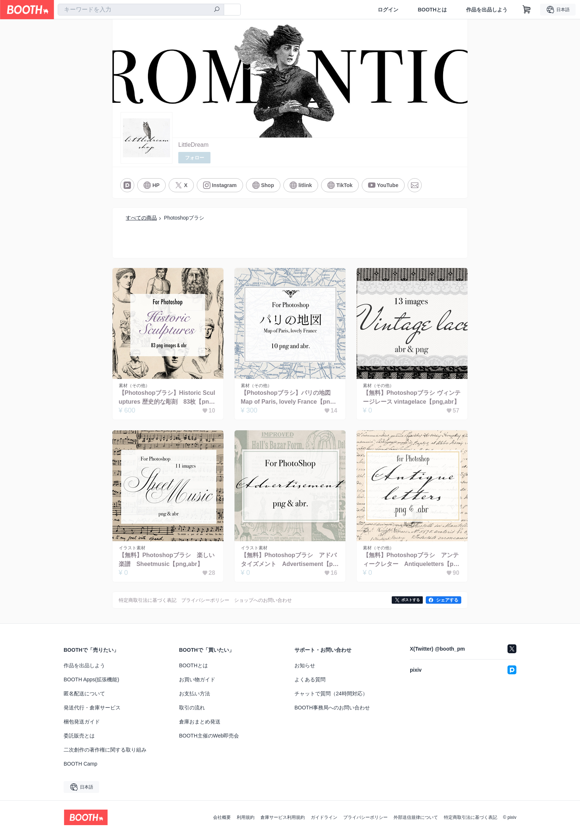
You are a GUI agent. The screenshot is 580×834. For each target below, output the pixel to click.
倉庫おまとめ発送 (199, 722)
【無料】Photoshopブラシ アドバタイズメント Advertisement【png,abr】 (289, 560)
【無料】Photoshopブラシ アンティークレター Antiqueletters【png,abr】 (411, 560)
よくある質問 (310, 679)
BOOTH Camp (80, 764)
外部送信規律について (416, 817)
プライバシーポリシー (365, 817)
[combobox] (141, 10)
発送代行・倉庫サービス (92, 708)
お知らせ (304, 665)
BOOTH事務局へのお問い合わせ (332, 708)
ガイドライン (324, 817)
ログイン (388, 9)
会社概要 (222, 817)
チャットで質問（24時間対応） (331, 693)
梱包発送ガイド (82, 722)
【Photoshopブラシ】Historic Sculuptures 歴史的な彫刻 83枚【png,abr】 (167, 398)
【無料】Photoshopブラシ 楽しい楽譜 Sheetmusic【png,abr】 (167, 559)
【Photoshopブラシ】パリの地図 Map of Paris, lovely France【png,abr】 (290, 398)
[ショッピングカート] (526, 9)
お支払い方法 (194, 693)
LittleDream (193, 145)
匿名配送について (84, 693)
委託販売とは (79, 736)
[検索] (216, 10)
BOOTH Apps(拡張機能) (91, 679)
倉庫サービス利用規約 (282, 817)
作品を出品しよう (487, 9)
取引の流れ (192, 708)
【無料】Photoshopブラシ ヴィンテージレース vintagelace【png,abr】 (412, 397)
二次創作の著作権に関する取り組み (105, 750)
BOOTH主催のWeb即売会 (209, 736)
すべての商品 (141, 218)
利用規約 (245, 817)
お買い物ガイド (197, 679)
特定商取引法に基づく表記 (470, 817)
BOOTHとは (432, 9)
